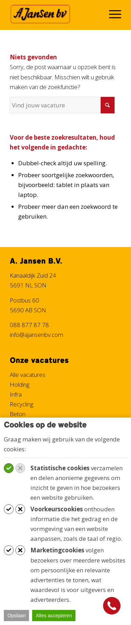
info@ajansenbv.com (36, 335)
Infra (16, 394)
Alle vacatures (27, 375)
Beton (18, 414)
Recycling (21, 404)
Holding (19, 384)
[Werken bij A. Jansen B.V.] (54, 14)
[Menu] (111, 14)
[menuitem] (111, 14)
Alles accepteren (54, 615)
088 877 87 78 (29, 325)
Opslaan (16, 615)
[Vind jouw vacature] (62, 105)
